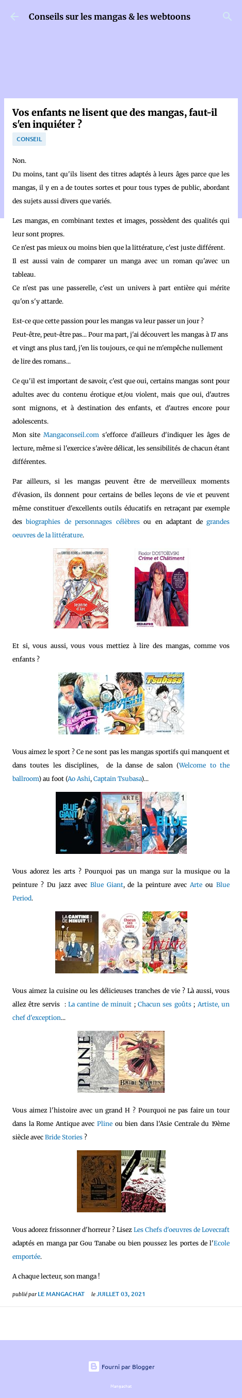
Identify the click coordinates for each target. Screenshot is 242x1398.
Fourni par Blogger (121, 1366)
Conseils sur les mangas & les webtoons (109, 16)
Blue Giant (106, 885)
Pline (104, 1124)
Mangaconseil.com (71, 435)
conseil (29, 138)
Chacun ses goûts (164, 1004)
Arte (196, 885)
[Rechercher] (227, 16)
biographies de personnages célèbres (81, 521)
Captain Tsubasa (117, 779)
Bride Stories (64, 1137)
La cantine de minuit (100, 1004)
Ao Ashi (79, 779)
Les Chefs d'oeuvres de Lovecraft (182, 1230)
